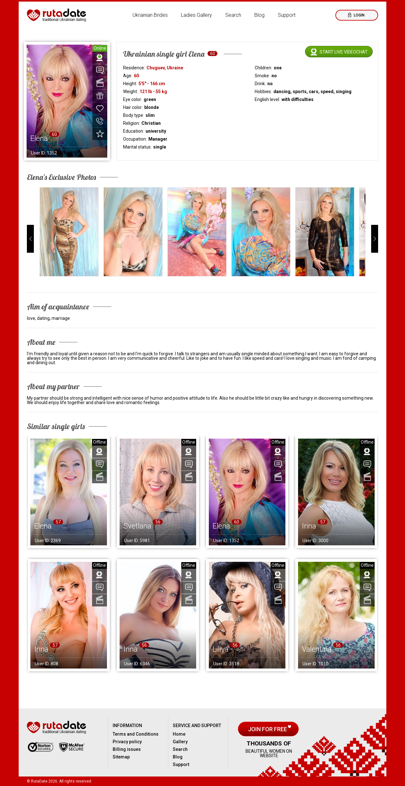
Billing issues (127, 749)
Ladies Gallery (196, 15)
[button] (30, 239)
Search (233, 15)
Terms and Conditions (136, 734)
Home (179, 734)
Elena (43, 526)
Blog (259, 15)
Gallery (180, 741)
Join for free (268, 729)
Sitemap (121, 756)
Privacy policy (127, 741)
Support (287, 15)
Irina (309, 526)
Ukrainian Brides (150, 15)
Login (358, 15)
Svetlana (137, 526)
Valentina (317, 649)
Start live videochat (344, 51)
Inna (130, 649)
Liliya (220, 649)
